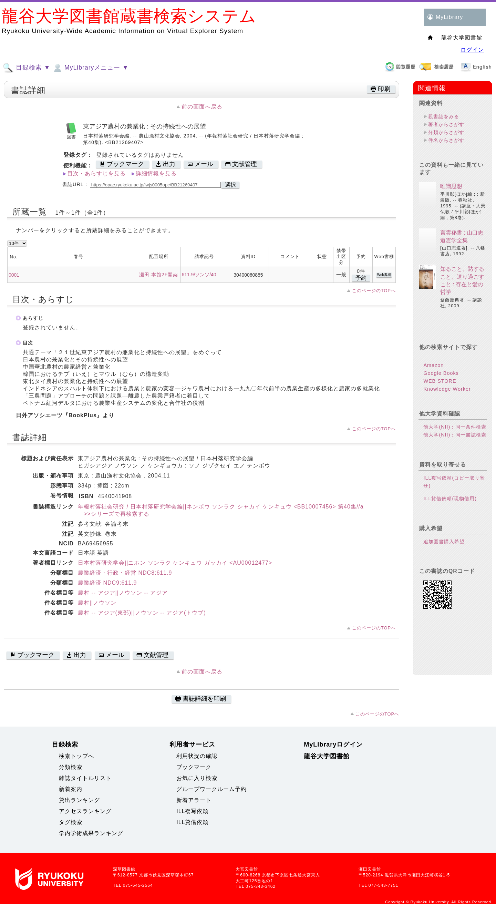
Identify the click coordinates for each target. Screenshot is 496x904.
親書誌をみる (443, 116)
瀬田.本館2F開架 (158, 274)
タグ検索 (70, 822)
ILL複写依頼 (192, 811)
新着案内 (70, 789)
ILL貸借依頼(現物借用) (450, 498)
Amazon (433, 365)
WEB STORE (439, 381)
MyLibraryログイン (333, 744)
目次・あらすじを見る (96, 173)
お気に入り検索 (196, 778)
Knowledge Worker (447, 389)
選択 (230, 185)
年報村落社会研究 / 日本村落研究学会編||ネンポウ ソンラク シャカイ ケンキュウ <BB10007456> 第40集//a (221, 507)
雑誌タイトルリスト (85, 778)
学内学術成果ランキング (91, 833)
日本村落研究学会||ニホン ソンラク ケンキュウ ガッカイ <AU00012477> (175, 563)
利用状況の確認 (196, 756)
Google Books (440, 373)
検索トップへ (76, 756)
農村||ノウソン (97, 603)
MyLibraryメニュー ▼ (90, 68)
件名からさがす (446, 140)
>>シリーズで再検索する (113, 514)
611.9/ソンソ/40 (199, 274)
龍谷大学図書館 (327, 756)
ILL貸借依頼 (192, 822)
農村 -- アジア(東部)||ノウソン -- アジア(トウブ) (142, 613)
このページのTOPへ (374, 290)
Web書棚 (384, 275)
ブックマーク (193, 767)
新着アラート (193, 800)
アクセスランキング (85, 811)
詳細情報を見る (156, 173)
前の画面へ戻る (202, 107)
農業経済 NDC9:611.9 (107, 583)
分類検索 (70, 767)
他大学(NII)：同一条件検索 (454, 427)
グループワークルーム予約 (211, 789)
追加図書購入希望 (444, 541)
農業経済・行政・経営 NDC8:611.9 (125, 573)
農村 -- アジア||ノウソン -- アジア (123, 593)
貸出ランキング (79, 800)
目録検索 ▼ (26, 68)
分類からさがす (446, 132)
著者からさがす (446, 124)
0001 (14, 275)
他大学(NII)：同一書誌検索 (454, 435)
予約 (360, 278)
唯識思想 (451, 186)
